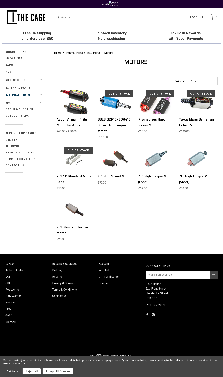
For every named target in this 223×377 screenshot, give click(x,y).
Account (197, 17)
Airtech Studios (15, 270)
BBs (8, 102)
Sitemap (104, 283)
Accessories (15, 80)
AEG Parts (93, 53)
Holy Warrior (13, 296)
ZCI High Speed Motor (114, 176)
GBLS (8, 283)
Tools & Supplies (19, 109)
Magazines (14, 58)
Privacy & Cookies (19, 152)
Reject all (32, 371)
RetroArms (12, 289)
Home (58, 53)
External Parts (18, 87)
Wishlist (104, 270)
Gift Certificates (109, 276)
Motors (108, 53)
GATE (8, 315)
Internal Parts (17, 95)
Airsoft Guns (16, 52)
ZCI (7, 276)
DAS (8, 72)
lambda (10, 302)
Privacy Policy (14, 363)
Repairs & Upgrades (21, 133)
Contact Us (14, 165)
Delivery (12, 139)
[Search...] (118, 17)
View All (10, 322)
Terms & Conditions (21, 159)
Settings (12, 371)
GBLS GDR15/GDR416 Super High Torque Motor (113, 125)
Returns (12, 146)
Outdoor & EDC (17, 115)
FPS (8, 309)
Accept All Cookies (58, 371)
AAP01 (10, 65)
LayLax (9, 263)
